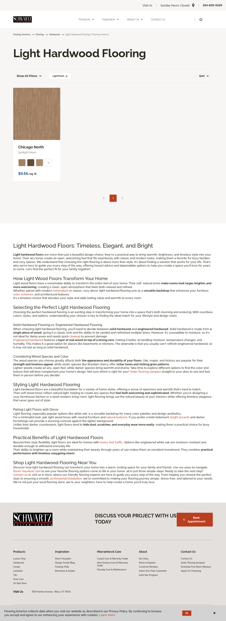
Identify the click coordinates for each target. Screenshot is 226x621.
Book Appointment (194, 519)
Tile (15, 575)
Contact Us (158, 19)
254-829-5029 (212, 5)
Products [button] (86, 19)
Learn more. (107, 615)
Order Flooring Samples (193, 562)
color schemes (23, 294)
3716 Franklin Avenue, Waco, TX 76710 (51, 591)
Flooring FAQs (62, 567)
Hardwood (54, 34)
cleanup (75, 336)
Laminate (18, 571)
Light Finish (60, 76)
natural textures (116, 417)
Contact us (20, 474)
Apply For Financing (191, 571)
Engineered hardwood (28, 340)
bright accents (179, 417)
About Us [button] (135, 19)
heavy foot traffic (111, 442)
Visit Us (147, 5)
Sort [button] (204, 76)
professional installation (66, 478)
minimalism (60, 290)
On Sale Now (19, 583)
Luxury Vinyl (19, 558)
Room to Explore (147, 562)
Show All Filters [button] (29, 76)
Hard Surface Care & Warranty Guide (112, 564)
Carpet (16, 567)
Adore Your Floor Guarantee (153, 571)
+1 (48, 162)
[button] (66, 76)
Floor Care (18, 579)
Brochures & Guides (65, 571)
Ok (186, 613)
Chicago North (31, 147)
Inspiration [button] (110, 19)
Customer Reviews (148, 567)
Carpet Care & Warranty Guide (112, 558)
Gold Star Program (148, 575)
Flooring (40, 34)
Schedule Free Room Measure (196, 567)
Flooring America (21, 34)
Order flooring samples (145, 371)
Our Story (143, 558)
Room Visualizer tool (27, 471)
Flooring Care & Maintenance (111, 569)
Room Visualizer (63, 558)
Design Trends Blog (65, 562)
